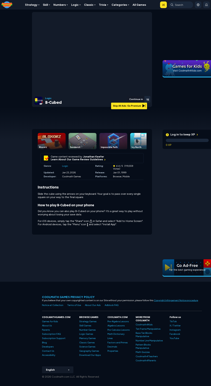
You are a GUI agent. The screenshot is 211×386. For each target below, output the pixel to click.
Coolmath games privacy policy (68, 297)
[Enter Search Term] (180, 4)
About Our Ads (93, 305)
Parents (46, 330)
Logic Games (86, 334)
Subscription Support (53, 338)
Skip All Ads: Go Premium (129, 105)
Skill (45, 4)
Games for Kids (50, 321)
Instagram (175, 330)
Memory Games (87, 338)
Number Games (87, 330)
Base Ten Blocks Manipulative (144, 335)
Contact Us (48, 351)
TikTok (173, 321)
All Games (139, 4)
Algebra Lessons (116, 325)
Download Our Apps (90, 355)
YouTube (174, 338)
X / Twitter (175, 325)
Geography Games (89, 351)
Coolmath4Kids (144, 324)
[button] (163, 4)
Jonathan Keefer (93, 156)
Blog (44, 342)
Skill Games (85, 325)
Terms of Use (74, 305)
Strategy (31, 4)
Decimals (112, 346)
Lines (110, 338)
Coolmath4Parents (146, 360)
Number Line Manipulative (149, 340)
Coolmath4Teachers (147, 356)
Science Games (87, 346)
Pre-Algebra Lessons (118, 321)
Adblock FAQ (112, 305)
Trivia (102, 4)
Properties (112, 351)
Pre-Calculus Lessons (118, 330)
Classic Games (87, 342)
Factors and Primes (117, 342)
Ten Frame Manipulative (148, 329)
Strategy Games (88, 321)
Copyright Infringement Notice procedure (176, 300)
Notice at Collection (52, 305)
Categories (119, 4)
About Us (47, 325)
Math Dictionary (115, 334)
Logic (75, 4)
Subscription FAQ (51, 334)
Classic (88, 4)
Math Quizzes (143, 352)
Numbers (59, 4)
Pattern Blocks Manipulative (143, 346)
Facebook (175, 334)
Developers (48, 346)
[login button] (206, 4)
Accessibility (48, 355)
